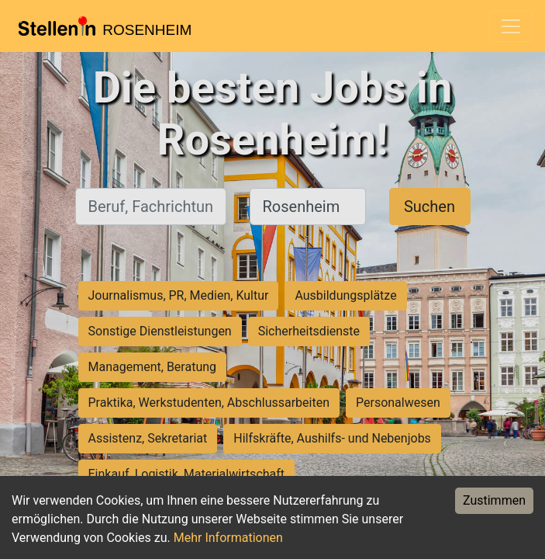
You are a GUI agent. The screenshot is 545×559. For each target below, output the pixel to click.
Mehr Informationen (228, 537)
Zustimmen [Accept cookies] (494, 500)
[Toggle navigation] (511, 26)
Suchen (429, 206)
